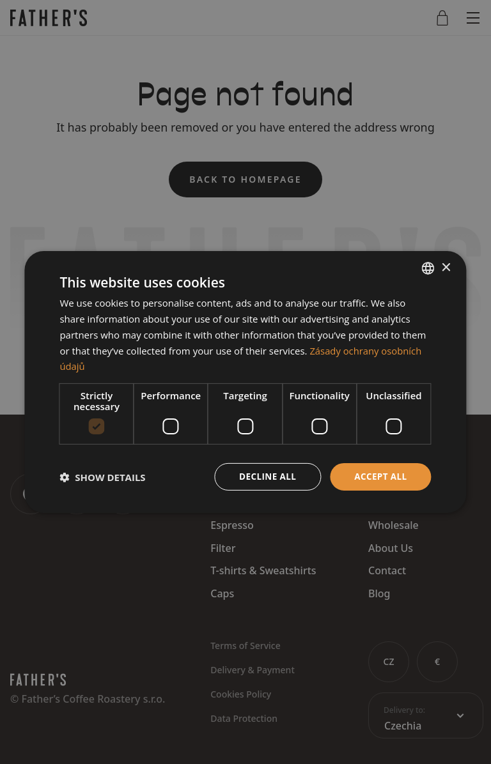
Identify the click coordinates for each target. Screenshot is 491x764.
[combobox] (428, 267)
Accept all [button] (379, 476)
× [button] (446, 267)
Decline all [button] (264, 476)
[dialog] (245, 382)
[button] (102, 477)
